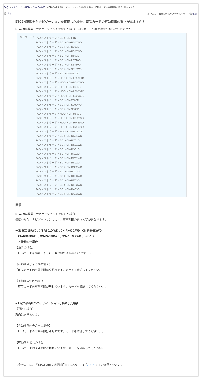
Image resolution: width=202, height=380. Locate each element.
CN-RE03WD (74, 184)
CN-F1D (71, 37)
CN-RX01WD (74, 135)
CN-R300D (73, 46)
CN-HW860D (76, 122)
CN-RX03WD (74, 175)
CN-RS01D (73, 149)
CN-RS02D (73, 162)
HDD (27, 7)
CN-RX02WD (74, 158)
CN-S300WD (74, 104)
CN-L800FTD (76, 77)
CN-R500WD (74, 51)
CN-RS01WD (74, 144)
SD (62, 37)
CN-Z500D (73, 100)
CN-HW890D (76, 126)
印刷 (194, 14)
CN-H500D (74, 113)
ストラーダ (17, 7)
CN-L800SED (76, 95)
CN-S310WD (74, 69)
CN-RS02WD (74, 167)
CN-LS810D (74, 64)
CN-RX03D (73, 171)
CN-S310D (73, 73)
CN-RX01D (73, 140)
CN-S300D (73, 109)
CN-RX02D (73, 153)
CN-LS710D (74, 60)
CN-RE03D (73, 180)
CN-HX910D (75, 131)
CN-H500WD (39, 7)
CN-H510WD (76, 82)
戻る (10, 13)
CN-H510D (74, 86)
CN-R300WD (74, 42)
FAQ (6, 7)
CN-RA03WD (74, 193)
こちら (91, 364)
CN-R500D (73, 55)
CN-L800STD (76, 91)
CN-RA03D (73, 189)
